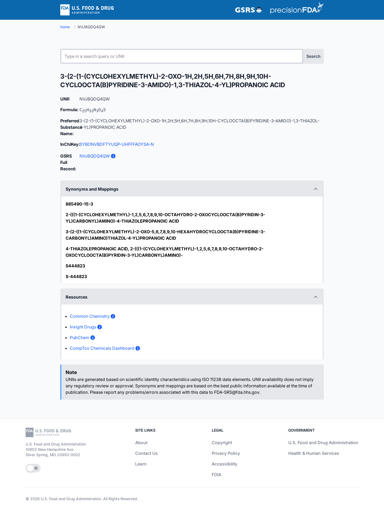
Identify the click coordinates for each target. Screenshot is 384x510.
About (141, 442)
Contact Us (146, 453)
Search (313, 56)
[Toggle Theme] (33, 468)
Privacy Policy (226, 453)
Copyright (222, 442)
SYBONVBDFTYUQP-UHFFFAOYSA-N (116, 144)
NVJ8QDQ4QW (94, 156)
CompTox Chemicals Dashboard (102, 348)
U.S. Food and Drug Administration (323, 442)
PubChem (79, 337)
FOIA (216, 474)
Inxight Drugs (83, 327)
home (65, 27)
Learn (141, 464)
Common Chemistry (90, 316)
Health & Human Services (313, 453)
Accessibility (224, 464)
